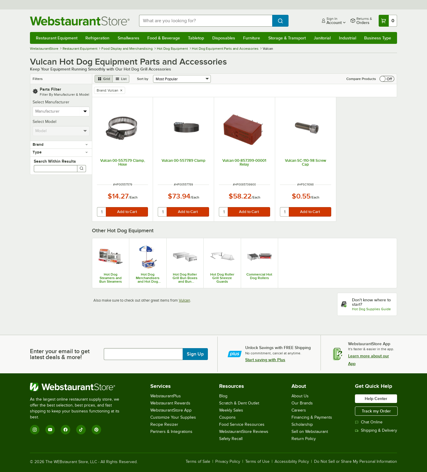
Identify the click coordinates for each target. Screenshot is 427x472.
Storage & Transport (287, 38)
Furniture (251, 38)
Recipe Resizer (164, 424)
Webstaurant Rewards (170, 403)
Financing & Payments (311, 417)
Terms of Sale (198, 462)
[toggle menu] (85, 111)
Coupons (227, 417)
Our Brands (302, 403)
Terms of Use (257, 462)
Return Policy (303, 438)
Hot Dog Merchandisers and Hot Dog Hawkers (148, 278)
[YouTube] (50, 429)
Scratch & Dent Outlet (239, 403)
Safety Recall (231, 438)
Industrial (347, 38)
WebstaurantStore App (171, 410)
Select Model (44, 121)
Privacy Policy (227, 462)
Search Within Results (55, 161)
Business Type (377, 38)
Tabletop (196, 38)
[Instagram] (34, 429)
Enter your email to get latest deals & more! (60, 354)
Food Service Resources (242, 424)
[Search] (81, 168)
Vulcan (184, 300)
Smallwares (128, 38)
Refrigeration (97, 38)
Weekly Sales (231, 410)
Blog (223, 396)
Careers (298, 410)
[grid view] (104, 79)
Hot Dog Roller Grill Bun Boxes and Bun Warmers (185, 278)
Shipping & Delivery (376, 430)
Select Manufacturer (51, 102)
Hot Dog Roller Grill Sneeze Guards (222, 278)
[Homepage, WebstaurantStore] (80, 20)
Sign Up (195, 354)
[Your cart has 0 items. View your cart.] (388, 21)
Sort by (142, 79)
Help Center (376, 398)
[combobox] (205, 21)
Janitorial (322, 38)
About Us (300, 396)
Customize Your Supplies (173, 417)
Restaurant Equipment (56, 38)
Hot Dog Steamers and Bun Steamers (110, 278)
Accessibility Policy (292, 462)
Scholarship (302, 424)
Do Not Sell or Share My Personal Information (355, 462)
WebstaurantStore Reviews (243, 431)
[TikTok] (81, 429)
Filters (38, 79)
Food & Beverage (163, 38)
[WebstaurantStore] (79, 387)
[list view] (121, 79)
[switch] (387, 79)
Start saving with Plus (265, 359)
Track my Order (376, 411)
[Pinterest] (96, 429)
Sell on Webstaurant (309, 431)
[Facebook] (65, 429)
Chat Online (369, 422)
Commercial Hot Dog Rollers (259, 276)
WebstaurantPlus (165, 396)
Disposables (223, 38)
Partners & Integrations (171, 431)
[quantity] (102, 212)
